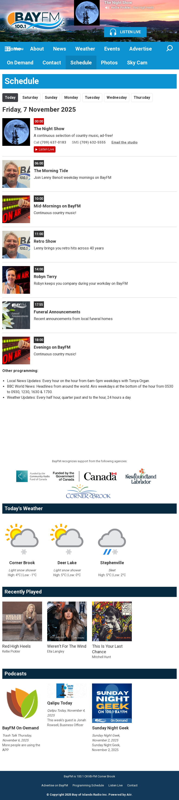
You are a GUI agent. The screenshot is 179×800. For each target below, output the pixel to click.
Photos (109, 63)
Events (112, 49)
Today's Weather (24, 508)
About (37, 49)
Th (142, 97)
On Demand (20, 63)
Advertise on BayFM (54, 785)
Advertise (140, 49)
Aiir (129, 794)
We (117, 97)
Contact (52, 63)
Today (10, 97)
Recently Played (23, 592)
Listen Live (46, 149)
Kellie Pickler (121, 7)
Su (51, 97)
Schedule (81, 63)
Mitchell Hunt (101, 657)
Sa (30, 97)
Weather (85, 49)
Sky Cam (137, 63)
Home (14, 49)
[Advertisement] (86, 415)
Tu (92, 97)
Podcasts (16, 674)
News (59, 49)
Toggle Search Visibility (170, 49)
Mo (71, 97)
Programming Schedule (88, 785)
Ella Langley (55, 651)
